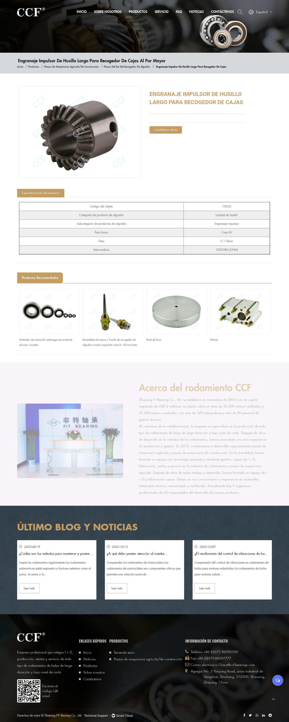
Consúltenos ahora (165, 130)
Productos (138, 11)
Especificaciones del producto (41, 193)
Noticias (196, 11)
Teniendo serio (124, 652)
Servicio (161, 11)
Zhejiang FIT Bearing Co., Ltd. (63, 715)
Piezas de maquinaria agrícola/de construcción (71, 66)
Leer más (29, 588)
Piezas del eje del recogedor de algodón (127, 66)
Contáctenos (222, 11)
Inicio (82, 11)
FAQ (179, 11)
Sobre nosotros (107, 11)
